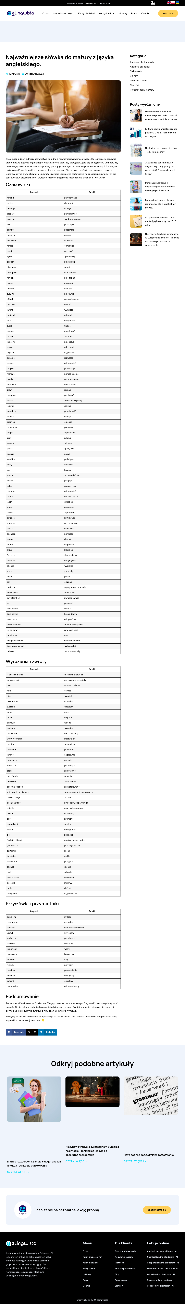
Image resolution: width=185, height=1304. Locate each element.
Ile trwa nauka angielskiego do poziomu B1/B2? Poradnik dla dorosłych (161, 132)
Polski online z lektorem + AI (160, 1285)
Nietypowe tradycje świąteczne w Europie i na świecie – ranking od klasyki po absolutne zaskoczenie (92, 1151)
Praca (134, 13)
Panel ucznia (121, 1280)
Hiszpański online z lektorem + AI (163, 1262)
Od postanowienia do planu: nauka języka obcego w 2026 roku (160, 221)
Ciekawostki (136, 71)
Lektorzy (122, 13)
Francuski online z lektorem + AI (162, 1268)
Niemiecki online (138, 80)
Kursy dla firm (106, 13)
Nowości (134, 85)
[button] (16, 1032)
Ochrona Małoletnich (125, 1251)
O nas (45, 13)
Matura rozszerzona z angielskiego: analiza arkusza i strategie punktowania (160, 186)
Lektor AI (119, 1285)
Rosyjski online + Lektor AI (159, 1280)
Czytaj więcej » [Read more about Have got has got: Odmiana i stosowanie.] (135, 1161)
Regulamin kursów (124, 1257)
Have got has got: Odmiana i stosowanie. (149, 1155)
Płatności (119, 1262)
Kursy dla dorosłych (63, 13)
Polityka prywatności (125, 1268)
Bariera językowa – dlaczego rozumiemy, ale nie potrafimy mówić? (160, 204)
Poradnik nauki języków (142, 89)
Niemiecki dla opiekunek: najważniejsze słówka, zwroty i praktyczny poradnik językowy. (161, 115)
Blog (117, 1274)
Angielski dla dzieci (140, 66)
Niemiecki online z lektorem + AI (162, 1257)
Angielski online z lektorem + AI (162, 1251)
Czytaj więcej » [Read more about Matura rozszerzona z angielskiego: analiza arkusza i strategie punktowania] (18, 1172)
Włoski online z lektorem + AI (161, 1274)
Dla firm (134, 76)
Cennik (145, 13)
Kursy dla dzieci (86, 13)
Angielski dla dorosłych (142, 62)
